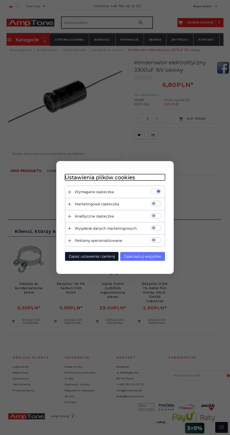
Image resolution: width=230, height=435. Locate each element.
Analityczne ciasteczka (94, 216)
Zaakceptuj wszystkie (142, 256)
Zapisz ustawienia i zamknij (92, 256)
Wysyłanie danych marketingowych (106, 228)
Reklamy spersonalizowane (98, 241)
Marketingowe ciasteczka (97, 204)
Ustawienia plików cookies (100, 177)
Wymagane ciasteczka (94, 192)
